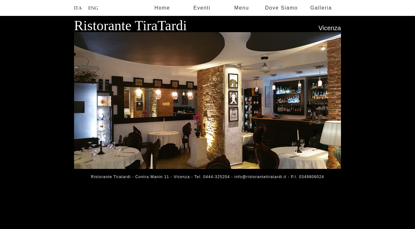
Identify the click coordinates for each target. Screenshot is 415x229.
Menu (241, 7)
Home (162, 7)
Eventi (201, 7)
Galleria (321, 7)
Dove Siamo (281, 7)
